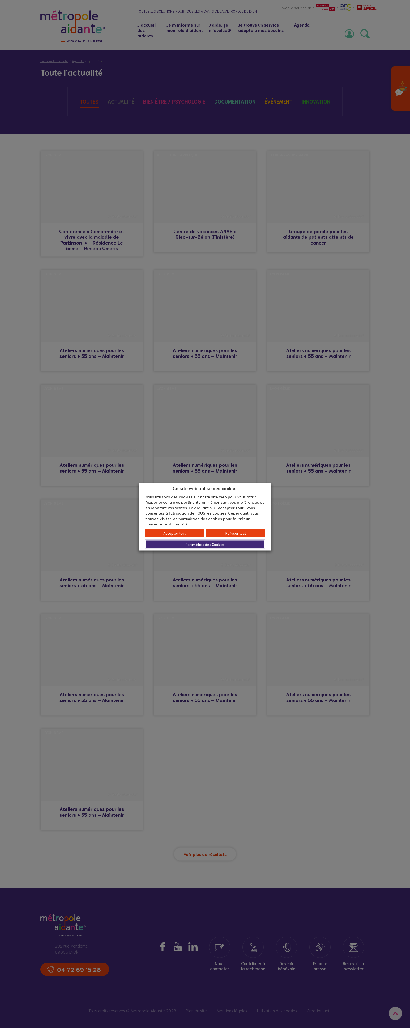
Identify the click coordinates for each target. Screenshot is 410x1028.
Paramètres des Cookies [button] (205, 544)
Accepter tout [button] (174, 533)
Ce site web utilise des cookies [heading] (205, 488)
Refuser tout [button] (235, 533)
